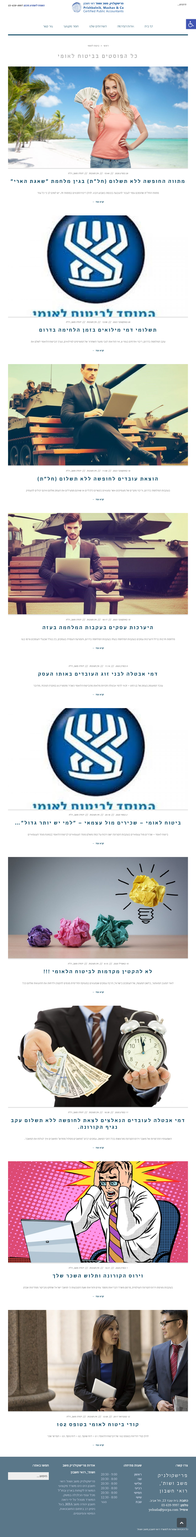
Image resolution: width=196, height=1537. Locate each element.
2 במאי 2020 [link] (121, 815)
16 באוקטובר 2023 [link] (121, 471)
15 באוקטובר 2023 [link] (121, 620)
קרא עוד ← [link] (98, 202)
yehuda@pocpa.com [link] (163, 1510)
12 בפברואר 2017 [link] (121, 1417)
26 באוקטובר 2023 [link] (121, 322)
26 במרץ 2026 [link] (121, 173)
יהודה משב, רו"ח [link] (75, 173)
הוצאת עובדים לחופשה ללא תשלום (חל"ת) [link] (98, 479)
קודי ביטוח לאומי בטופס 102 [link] (98, 1425)
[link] (191, 24)
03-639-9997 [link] (174, 1505)
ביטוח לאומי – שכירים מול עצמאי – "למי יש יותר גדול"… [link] (98, 823)
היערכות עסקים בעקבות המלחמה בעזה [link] (98, 628)
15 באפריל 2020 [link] (121, 964)
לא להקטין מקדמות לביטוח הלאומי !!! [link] (98, 972)
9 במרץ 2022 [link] (121, 666)
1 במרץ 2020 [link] (121, 1268)
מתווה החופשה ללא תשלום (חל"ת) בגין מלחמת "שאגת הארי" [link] (98, 182)
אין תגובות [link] (94, 173)
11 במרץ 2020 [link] (121, 1112)
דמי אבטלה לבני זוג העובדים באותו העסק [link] (98, 675)
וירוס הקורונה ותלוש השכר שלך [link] (98, 1276)
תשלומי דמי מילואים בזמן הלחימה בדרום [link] (98, 331)
